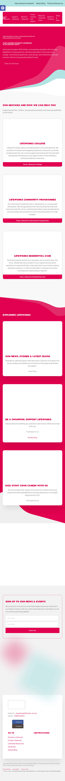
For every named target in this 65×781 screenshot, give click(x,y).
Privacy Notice (6, 769)
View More (32, 371)
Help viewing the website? (24, 3)
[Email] (32, 618)
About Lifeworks (6, 18)
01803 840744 (19, 716)
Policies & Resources (55, 3)
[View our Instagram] (18, 726)
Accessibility (15, 769)
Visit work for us (32, 500)
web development (30, 771)
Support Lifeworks (15, 18)
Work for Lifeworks (24, 18)
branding (16, 771)
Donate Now (32, 437)
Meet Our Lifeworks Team (42, 18)
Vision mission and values (33, 17)
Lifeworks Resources (16, 743)
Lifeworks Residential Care (32, 256)
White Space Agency (55, 771)
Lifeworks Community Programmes (32, 200)
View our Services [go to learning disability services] (11, 63)
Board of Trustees (50, 18)
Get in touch (29, 63)
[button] (2, 8)
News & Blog (40, 3)
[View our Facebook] (18, 722)
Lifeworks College (32, 143)
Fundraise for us (32, 432)
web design (22, 771)
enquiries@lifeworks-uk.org (26, 713)
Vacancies (12, 747)
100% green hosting (43, 771)
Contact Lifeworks (15, 740)
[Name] (32, 624)
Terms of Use (24, 769)
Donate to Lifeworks (15, 737)
